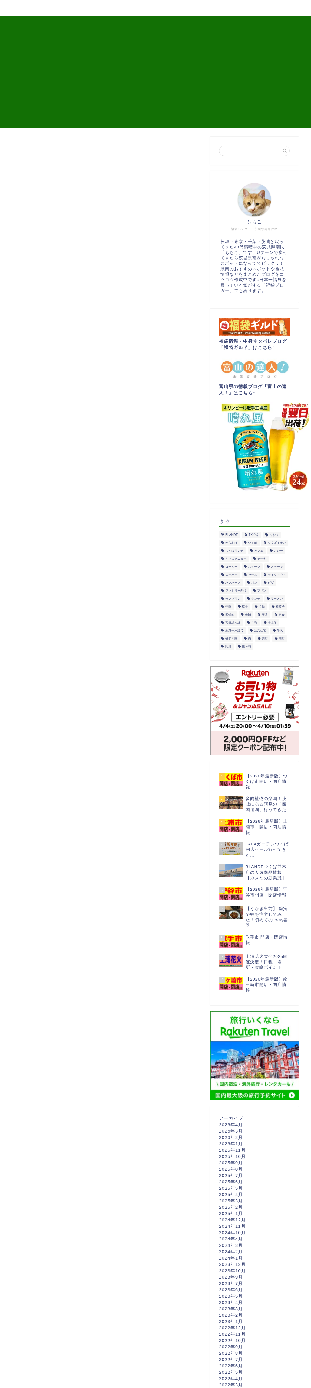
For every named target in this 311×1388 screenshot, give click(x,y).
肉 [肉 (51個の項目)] (249, 638)
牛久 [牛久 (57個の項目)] (280, 630)
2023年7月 (231, 1283)
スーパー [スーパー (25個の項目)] (231, 574)
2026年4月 (231, 1124)
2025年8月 (231, 1169)
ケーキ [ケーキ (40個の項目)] (261, 558)
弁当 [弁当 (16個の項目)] (254, 622)
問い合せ (268, 8)
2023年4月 (231, 1302)
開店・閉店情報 (60, 8)
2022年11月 (232, 1334)
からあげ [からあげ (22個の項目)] (231, 542)
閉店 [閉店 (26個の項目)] (265, 638)
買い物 (124, 8)
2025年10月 (232, 1156)
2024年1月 (231, 1257)
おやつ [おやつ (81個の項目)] (273, 535)
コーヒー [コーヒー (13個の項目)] (231, 567)
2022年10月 (232, 1340)
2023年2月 (231, 1315)
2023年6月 (231, 1289)
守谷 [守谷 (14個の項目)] (265, 614)
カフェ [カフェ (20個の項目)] (258, 551)
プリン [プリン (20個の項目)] (261, 590)
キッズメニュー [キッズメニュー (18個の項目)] (235, 558)
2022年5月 (231, 1372)
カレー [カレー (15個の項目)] (278, 551)
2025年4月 (231, 1194)
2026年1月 (231, 1143)
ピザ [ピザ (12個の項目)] (271, 582)
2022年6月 (231, 1365)
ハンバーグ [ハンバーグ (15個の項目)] (232, 582)
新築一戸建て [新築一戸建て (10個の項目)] (234, 630)
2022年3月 (231, 1384)
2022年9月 (231, 1346)
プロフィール (228, 8)
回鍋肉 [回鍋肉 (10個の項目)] (229, 614)
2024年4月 (231, 1238)
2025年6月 (231, 1181)
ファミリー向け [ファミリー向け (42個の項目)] (235, 590)
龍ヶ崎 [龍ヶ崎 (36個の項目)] (246, 646)
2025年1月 (231, 1213)
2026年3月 (231, 1130)
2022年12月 (232, 1327)
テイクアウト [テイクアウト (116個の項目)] (277, 574)
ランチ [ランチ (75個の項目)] (255, 598)
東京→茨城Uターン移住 (173, 8)
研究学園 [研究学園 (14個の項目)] (231, 638)
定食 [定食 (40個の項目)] (282, 614)
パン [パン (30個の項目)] (254, 582)
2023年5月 (231, 1296)
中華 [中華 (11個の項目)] (228, 606)
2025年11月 (232, 1150)
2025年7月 (231, 1175)
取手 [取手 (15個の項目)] (245, 606)
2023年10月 (232, 1270)
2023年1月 (231, 1321)
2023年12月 (232, 1264)
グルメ (21, 8)
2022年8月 (231, 1353)
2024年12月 (232, 1219)
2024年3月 (231, 1245)
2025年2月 (231, 1207)
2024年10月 (232, 1232)
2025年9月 (231, 1162)
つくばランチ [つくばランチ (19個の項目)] (234, 551)
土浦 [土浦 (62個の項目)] (248, 614)
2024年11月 (232, 1226)
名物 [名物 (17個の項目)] (262, 606)
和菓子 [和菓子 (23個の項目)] (280, 606)
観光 (97, 8)
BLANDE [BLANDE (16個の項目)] (231, 535)
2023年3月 (231, 1308)
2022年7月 (231, 1359)
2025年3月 (231, 1200)
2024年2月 (231, 1251)
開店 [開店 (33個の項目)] (282, 638)
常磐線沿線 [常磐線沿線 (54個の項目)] (232, 622)
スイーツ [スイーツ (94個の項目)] (254, 567)
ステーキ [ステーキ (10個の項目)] (277, 567)
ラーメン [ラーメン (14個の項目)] (277, 598)
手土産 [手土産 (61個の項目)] (272, 622)
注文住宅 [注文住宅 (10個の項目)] (260, 630)
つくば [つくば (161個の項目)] (252, 542)
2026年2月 (231, 1137)
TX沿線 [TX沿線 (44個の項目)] (254, 535)
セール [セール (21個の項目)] (252, 574)
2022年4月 (231, 1378)
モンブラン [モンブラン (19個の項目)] (232, 598)
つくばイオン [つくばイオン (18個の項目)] (277, 542)
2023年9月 (231, 1276)
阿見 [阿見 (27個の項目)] (228, 646)
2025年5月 (231, 1188)
